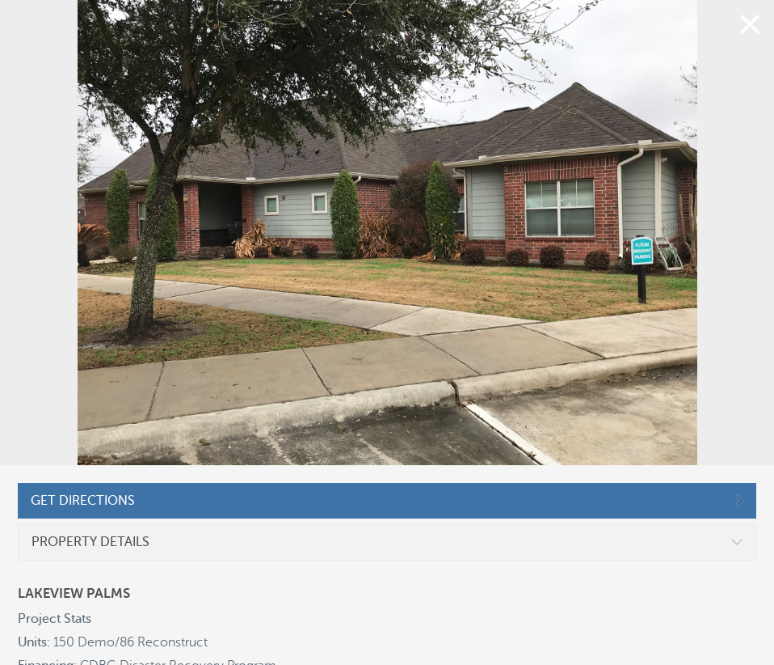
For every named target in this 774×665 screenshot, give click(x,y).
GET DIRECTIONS (83, 500)
